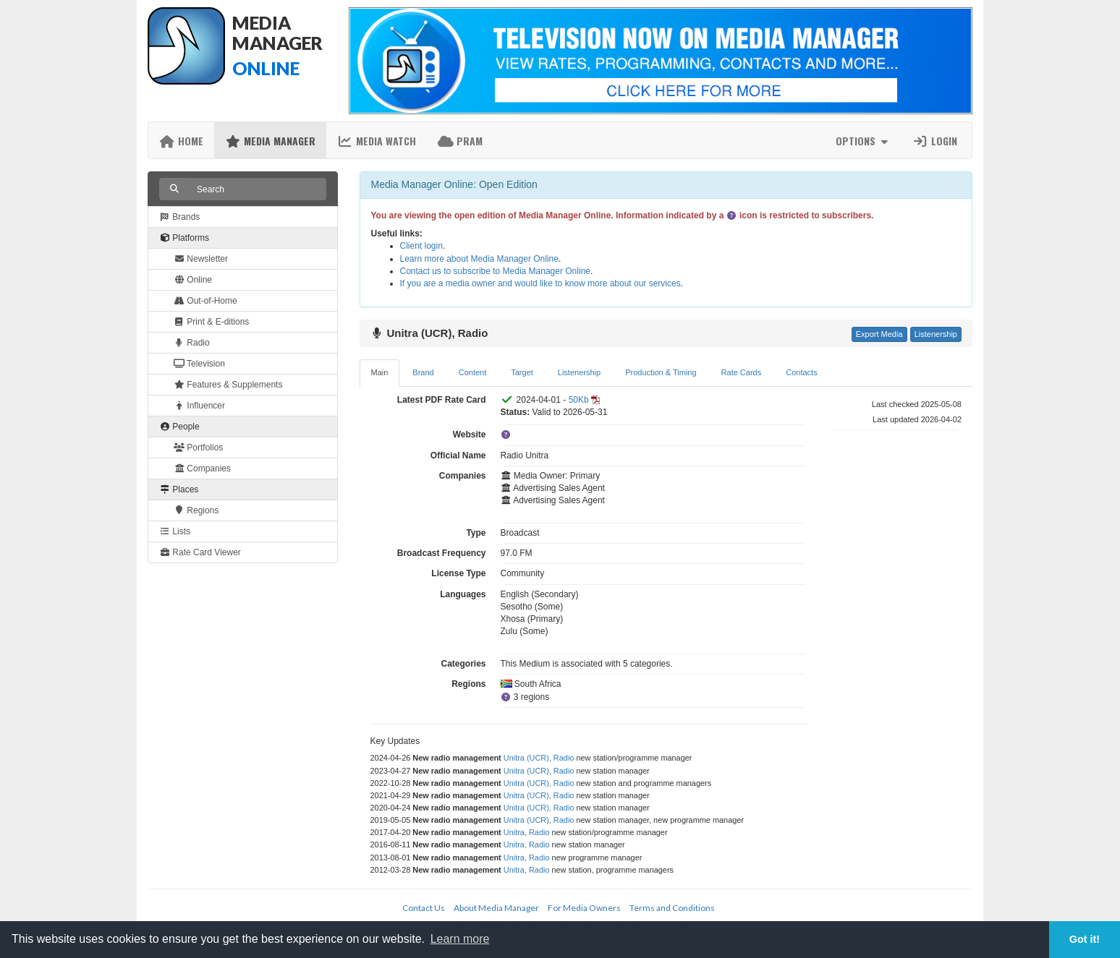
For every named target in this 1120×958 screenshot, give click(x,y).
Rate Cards (741, 372)
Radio (192, 343)
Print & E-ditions (211, 322)
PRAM (460, 140)
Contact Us (423, 907)
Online (193, 280)
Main (380, 372)
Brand (422, 372)
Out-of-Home (205, 301)
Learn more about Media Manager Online (479, 259)
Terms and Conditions (672, 907)
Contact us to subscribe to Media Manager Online (495, 271)
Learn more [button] (460, 939)
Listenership (936, 334)
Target (522, 372)
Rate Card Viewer (200, 552)
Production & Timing (660, 372)
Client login (421, 246)
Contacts (801, 372)
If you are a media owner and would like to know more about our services (540, 283)
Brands (179, 217)
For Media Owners (584, 907)
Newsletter (201, 259)
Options (863, 140)
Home (181, 140)
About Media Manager (496, 907)
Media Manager (270, 140)
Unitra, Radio (527, 832)
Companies (202, 468)
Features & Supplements (228, 385)
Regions (196, 510)
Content (473, 372)
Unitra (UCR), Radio (539, 757)
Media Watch (376, 140)
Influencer (199, 406)
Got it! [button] (1084, 939)
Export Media (879, 334)
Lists (174, 531)
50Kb (579, 400)
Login (934, 140)
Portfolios (198, 447)
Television (199, 364)
